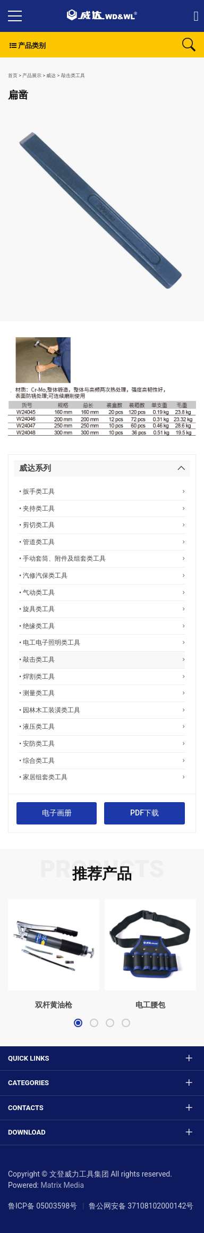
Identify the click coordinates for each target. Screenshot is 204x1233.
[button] (78, 1023)
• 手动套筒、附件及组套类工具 (102, 558)
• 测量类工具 (102, 692)
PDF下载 (144, 813)
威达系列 (35, 468)
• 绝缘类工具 (102, 625)
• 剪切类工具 (102, 524)
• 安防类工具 (102, 743)
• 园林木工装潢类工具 (102, 709)
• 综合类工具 (102, 760)
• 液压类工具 (102, 726)
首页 (13, 75)
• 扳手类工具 (102, 491)
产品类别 (27, 45)
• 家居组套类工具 (102, 776)
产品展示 (31, 75)
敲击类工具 (73, 75)
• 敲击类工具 (102, 659)
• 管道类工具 (102, 541)
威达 (51, 75)
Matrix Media (62, 1185)
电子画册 (57, 813)
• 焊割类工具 (102, 676)
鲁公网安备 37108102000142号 (141, 1206)
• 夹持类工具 (102, 508)
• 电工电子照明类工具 (102, 642)
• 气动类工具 (102, 592)
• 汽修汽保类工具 (102, 575)
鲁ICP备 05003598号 (42, 1206)
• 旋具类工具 (102, 608)
